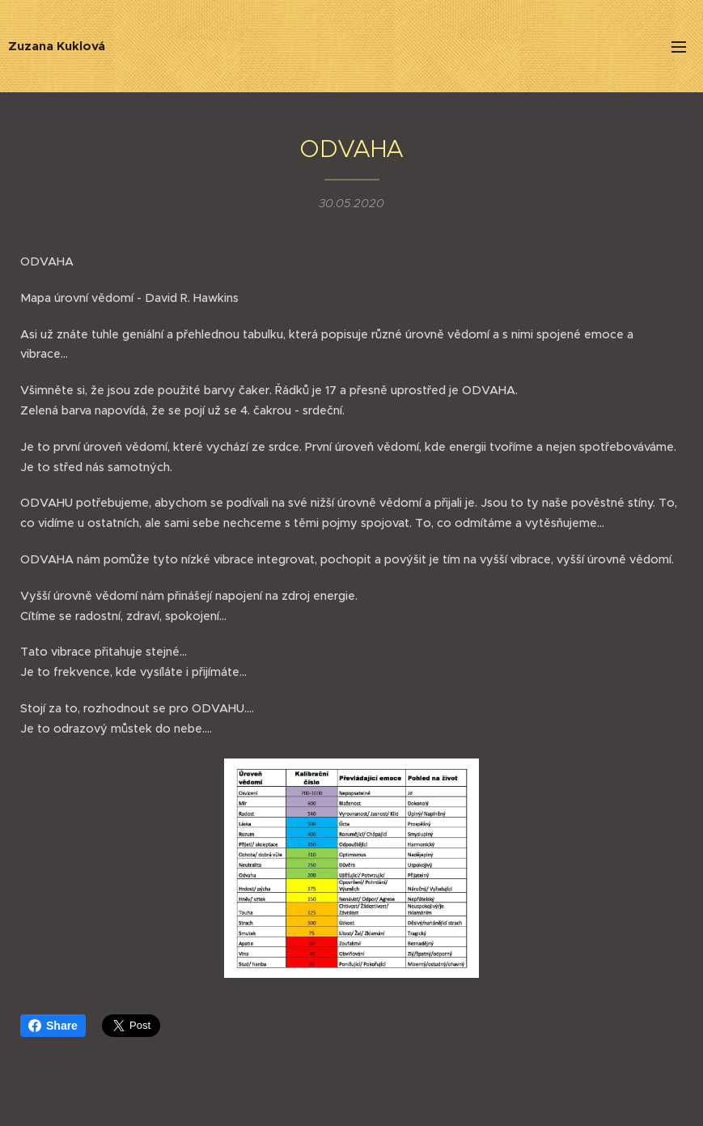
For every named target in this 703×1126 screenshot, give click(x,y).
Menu (678, 47)
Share (53, 1025)
